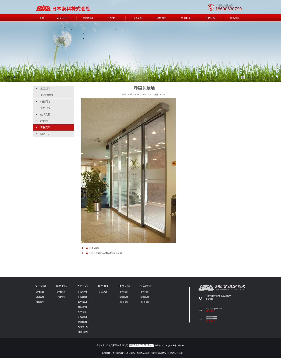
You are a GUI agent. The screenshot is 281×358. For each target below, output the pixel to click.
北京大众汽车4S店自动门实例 (106, 253)
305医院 (95, 248)
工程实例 (273, 77)
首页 (263, 77)
